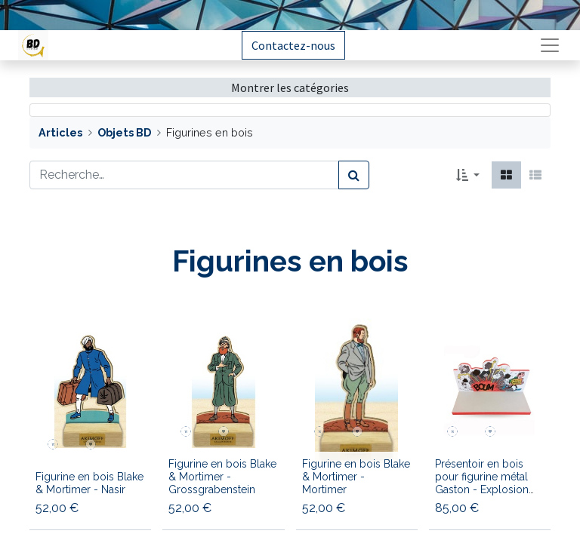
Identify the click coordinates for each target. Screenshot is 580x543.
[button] (468, 175)
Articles (60, 132)
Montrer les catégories (290, 87)
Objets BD (124, 132)
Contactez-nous (293, 45)
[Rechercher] (353, 175)
